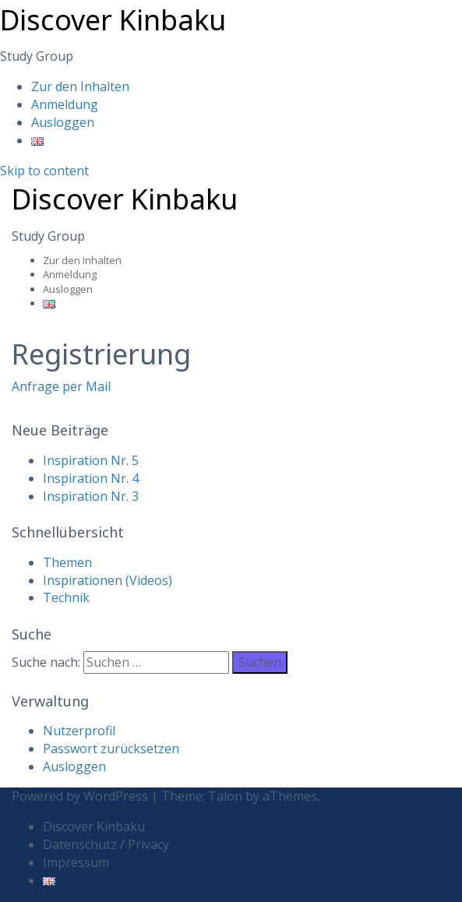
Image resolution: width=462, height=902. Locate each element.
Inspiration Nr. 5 (91, 460)
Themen (67, 562)
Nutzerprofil (79, 730)
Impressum (76, 862)
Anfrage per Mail (61, 386)
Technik (66, 597)
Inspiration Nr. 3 (91, 496)
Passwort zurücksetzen (111, 748)
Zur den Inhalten (80, 86)
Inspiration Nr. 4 (91, 478)
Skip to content (44, 170)
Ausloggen (62, 122)
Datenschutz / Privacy (106, 844)
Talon (225, 796)
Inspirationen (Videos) (107, 580)
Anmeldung (64, 104)
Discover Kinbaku (113, 20)
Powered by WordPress (80, 796)
